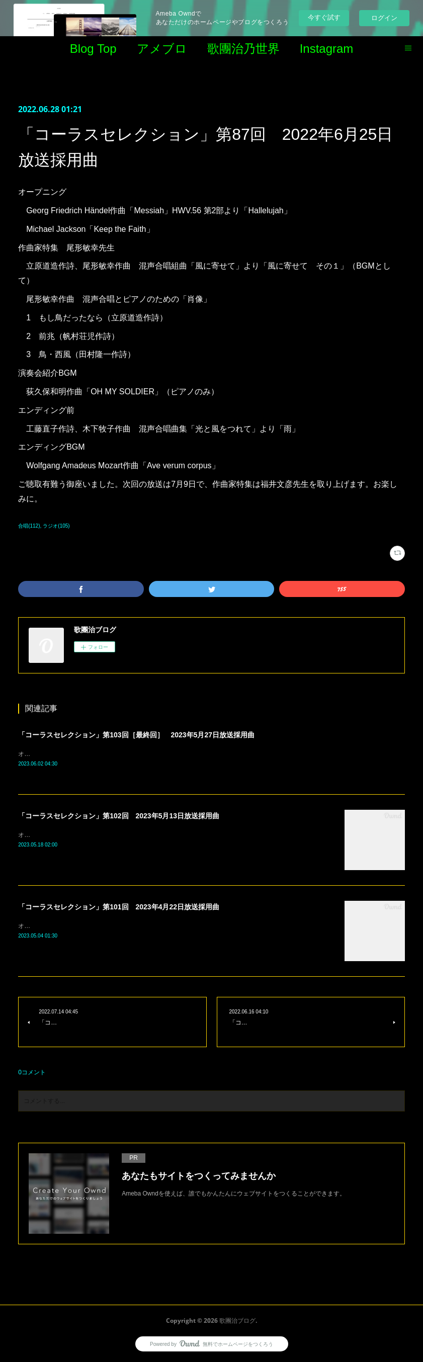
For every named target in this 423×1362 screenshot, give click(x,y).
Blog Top (93, 48)
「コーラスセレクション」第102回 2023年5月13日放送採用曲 (118, 816)
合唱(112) (29, 526)
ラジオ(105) (56, 526)
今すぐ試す (324, 17)
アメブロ (162, 48)
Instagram (327, 48)
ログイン (384, 18)
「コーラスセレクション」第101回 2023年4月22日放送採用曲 (118, 907)
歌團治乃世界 (243, 48)
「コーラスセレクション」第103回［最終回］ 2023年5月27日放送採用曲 (136, 735)
